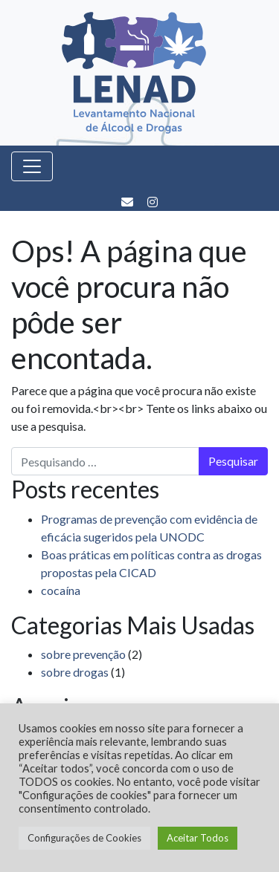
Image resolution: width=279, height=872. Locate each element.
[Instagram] (152, 202)
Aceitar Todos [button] (197, 838)
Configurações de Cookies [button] (84, 838)
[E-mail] (128, 202)
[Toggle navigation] (32, 166)
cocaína (60, 590)
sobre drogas (75, 672)
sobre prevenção (83, 654)
